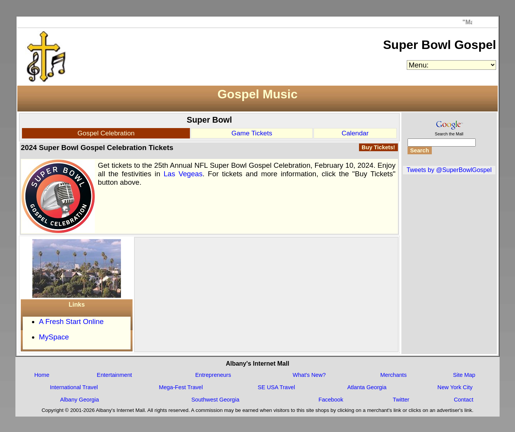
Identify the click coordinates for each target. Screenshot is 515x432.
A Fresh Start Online (71, 321)
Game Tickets (251, 133)
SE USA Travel (276, 387)
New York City (455, 387)
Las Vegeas (183, 174)
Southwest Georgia (215, 400)
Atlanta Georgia (366, 387)
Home (41, 375)
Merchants (393, 375)
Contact (463, 400)
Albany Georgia (79, 400)
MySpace (54, 337)
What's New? (309, 375)
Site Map (464, 375)
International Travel (74, 387)
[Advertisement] (266, 292)
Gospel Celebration (105, 133)
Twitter (401, 400)
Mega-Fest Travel (181, 387)
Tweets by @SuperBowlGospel (449, 170)
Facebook (331, 400)
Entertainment (114, 375)
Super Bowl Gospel (439, 45)
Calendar (355, 133)
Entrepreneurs (213, 375)
